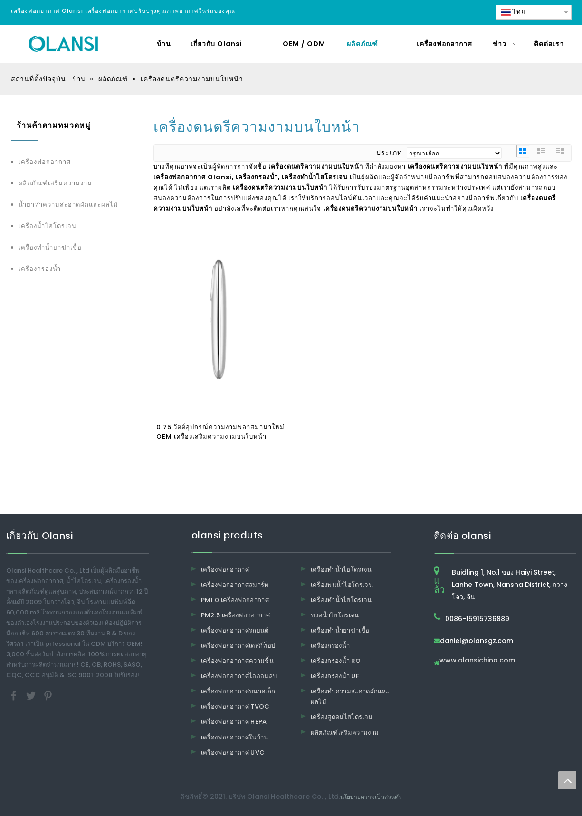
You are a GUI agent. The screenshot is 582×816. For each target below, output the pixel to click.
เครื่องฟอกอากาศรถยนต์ (235, 630)
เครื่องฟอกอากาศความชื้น (237, 660)
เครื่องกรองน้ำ (40, 268)
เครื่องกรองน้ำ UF (335, 676)
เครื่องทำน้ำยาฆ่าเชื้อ (50, 247)
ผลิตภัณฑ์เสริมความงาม (55, 183)
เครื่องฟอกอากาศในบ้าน (234, 737)
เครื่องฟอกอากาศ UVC (233, 752)
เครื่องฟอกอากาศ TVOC (235, 706)
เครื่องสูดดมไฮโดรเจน (342, 716)
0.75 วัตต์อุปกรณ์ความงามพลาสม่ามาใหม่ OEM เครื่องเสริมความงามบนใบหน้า (220, 431)
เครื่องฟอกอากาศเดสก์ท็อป (238, 645)
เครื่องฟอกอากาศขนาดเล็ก (238, 691)
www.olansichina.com (477, 661)
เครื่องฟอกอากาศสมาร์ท (235, 584)
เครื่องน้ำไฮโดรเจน (47, 225)
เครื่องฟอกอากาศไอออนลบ (239, 676)
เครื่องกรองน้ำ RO (336, 660)
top (567, 780)
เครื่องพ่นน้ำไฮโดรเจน (342, 584)
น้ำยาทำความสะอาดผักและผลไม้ (68, 204)
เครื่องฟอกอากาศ (45, 161)
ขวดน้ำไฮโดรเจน (335, 615)
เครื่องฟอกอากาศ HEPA (234, 721)
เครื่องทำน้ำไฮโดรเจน (341, 569)
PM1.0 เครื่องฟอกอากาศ (235, 600)
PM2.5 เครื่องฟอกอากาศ (235, 615)
